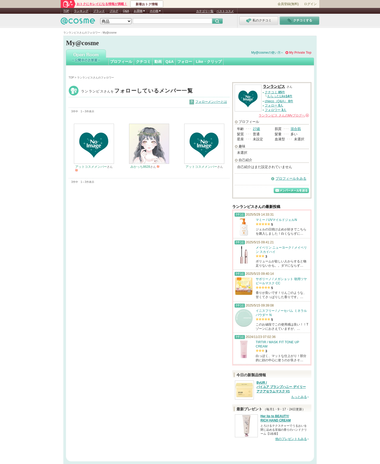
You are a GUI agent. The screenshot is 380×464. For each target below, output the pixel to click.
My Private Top (300, 52)
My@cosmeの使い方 (266, 52)
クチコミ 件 (275, 92)
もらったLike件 (279, 96)
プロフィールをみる (291, 178)
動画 (158, 61)
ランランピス (137, 91)
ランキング (81, 10)
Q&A (126, 10)
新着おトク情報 (147, 4)
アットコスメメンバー (91, 167)
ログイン (310, 4)
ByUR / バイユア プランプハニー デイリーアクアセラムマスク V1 (281, 387)
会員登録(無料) (288, 4)
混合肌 (296, 129)
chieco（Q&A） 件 (279, 101)
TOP (66, 10)
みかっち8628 (140, 167)
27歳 (256, 129)
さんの (284, 115)
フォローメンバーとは (211, 102)
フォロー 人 (274, 105)
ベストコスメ (225, 11)
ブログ (114, 10)
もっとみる (299, 397)
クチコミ (143, 61)
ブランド (99, 10)
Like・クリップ (209, 61)
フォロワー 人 (275, 110)
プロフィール (121, 61)
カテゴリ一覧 (204, 11)
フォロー (184, 61)
